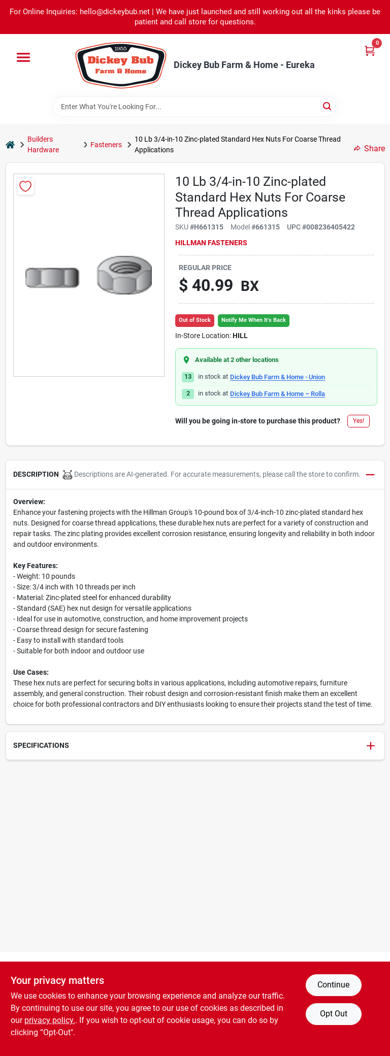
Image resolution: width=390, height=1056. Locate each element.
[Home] (10, 145)
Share (369, 148)
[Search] (327, 105)
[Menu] (23, 57)
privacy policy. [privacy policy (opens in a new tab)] (49, 1020)
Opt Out (333, 1013)
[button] (195, 474)
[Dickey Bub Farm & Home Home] (121, 65)
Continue (333, 984)
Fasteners (106, 145)
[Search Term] (195, 106)
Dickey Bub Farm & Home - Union (277, 377)
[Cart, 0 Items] (370, 50)
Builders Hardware (43, 144)
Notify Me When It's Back (253, 320)
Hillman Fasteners (211, 243)
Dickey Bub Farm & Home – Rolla (277, 394)
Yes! (358, 420)
